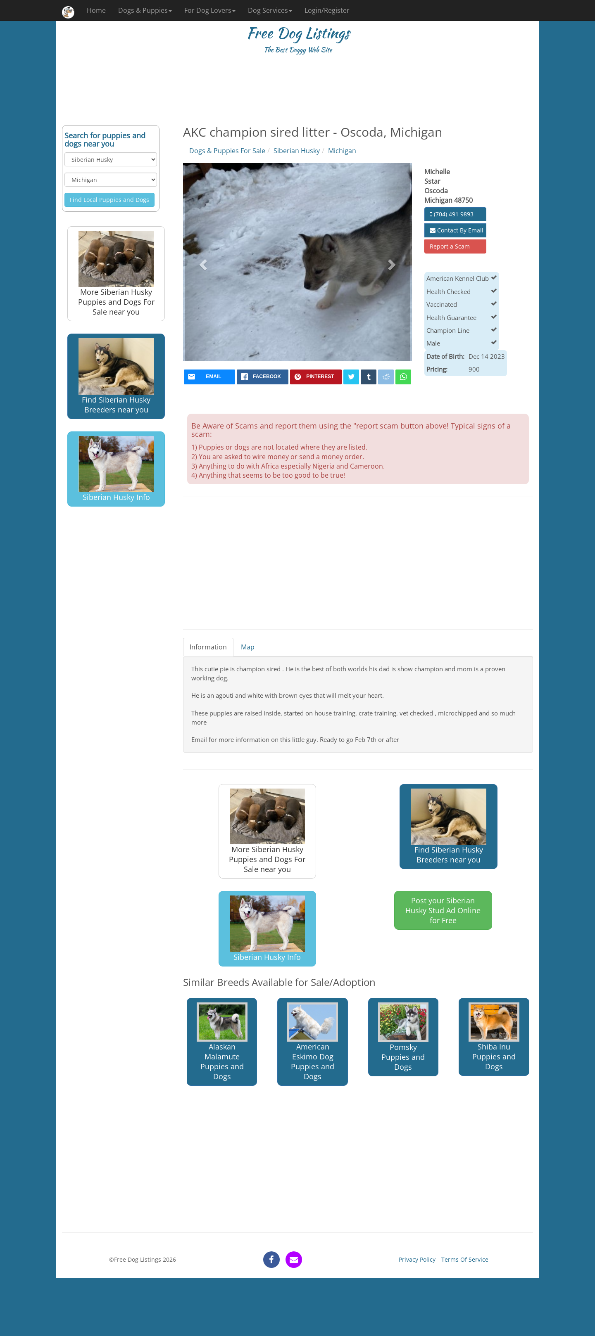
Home (96, 10)
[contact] (294, 1259)
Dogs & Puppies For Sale (227, 150)
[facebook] (262, 377)
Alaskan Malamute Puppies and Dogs (222, 1041)
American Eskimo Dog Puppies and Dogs (312, 1041)
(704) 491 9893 (452, 214)
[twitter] (351, 377)
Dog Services (270, 10)
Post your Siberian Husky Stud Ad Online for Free (443, 910)
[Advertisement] (297, 94)
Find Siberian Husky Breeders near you (116, 376)
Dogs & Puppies (145, 10)
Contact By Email (456, 230)
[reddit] (386, 377)
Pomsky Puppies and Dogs (403, 1037)
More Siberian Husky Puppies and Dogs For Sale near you (116, 274)
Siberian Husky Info (116, 469)
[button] (202, 262)
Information (208, 646)
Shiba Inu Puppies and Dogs (494, 1036)
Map (248, 646)
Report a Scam (450, 246)
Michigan (342, 150)
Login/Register (327, 10)
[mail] (210, 377)
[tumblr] (368, 377)
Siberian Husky (297, 150)
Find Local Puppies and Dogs (109, 200)
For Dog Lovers (210, 10)
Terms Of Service (464, 1259)
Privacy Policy (417, 1259)
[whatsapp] (403, 377)
